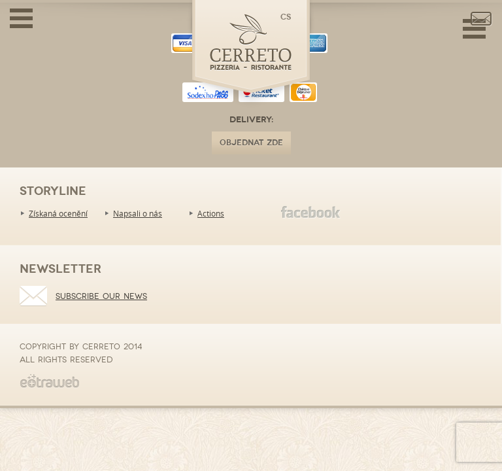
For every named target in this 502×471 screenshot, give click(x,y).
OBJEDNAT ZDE (251, 143)
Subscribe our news (101, 296)
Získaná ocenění (58, 213)
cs (285, 17)
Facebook (311, 212)
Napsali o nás (137, 213)
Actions (210, 213)
